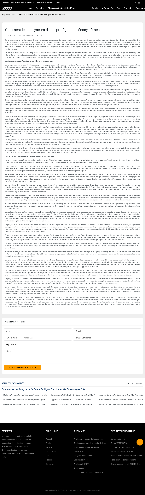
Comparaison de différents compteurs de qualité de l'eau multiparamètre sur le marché (121, 400)
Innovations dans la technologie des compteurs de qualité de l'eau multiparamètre (25, 400)
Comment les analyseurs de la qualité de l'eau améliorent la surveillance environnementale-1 (73, 404)
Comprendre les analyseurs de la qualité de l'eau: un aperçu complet (25, 404)
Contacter (50, 464)
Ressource (139, 383)
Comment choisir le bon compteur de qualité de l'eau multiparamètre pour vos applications (121, 395)
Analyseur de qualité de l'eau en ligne (89, 439)
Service (49, 447)
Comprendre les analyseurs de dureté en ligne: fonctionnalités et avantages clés (43, 389)
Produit (49, 443)
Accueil (49, 439)
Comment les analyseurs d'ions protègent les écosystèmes (41, 15)
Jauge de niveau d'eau (83, 456)
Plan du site (71, 490)
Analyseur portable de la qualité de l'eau (90, 443)
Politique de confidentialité (89, 490)
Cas (132, 383)
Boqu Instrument (8, 15)
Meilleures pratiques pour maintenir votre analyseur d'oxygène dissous (25, 395)
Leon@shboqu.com (126, 447)
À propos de (51, 451)
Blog (127, 383)
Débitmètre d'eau (81, 460)
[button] (144, 8)
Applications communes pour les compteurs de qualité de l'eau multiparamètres (73, 400)
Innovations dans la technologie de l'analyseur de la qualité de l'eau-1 (121, 404)
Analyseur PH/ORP (81, 464)
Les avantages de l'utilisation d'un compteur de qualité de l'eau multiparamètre (73, 395)
